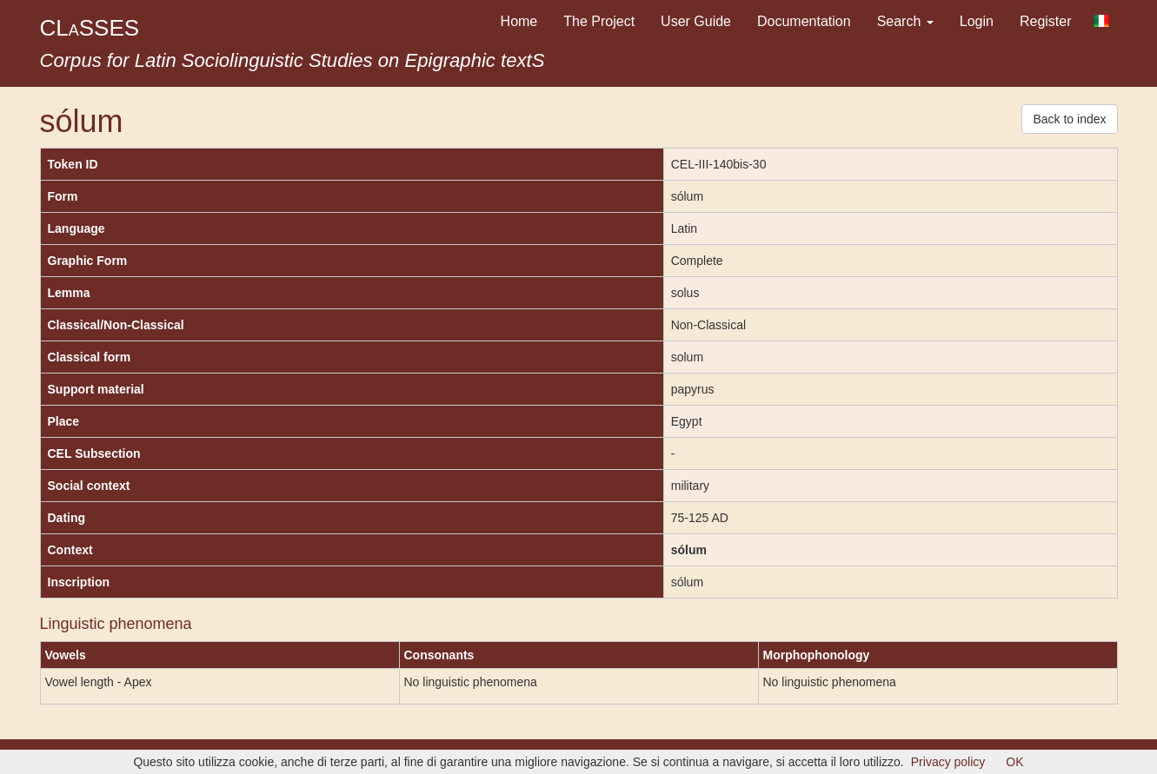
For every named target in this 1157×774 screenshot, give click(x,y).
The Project (599, 21)
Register (1046, 21)
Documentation (804, 21)
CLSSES (90, 28)
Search (905, 21)
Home (519, 21)
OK (1014, 762)
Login (977, 21)
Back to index (1069, 119)
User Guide (696, 21)
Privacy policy (948, 762)
